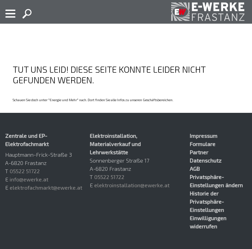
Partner (199, 152)
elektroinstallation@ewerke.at (131, 185)
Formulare (202, 144)
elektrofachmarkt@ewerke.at (46, 187)
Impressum (203, 135)
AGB (195, 168)
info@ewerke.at (29, 179)
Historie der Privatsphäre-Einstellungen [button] (207, 201)
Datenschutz (206, 160)
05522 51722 (25, 171)
